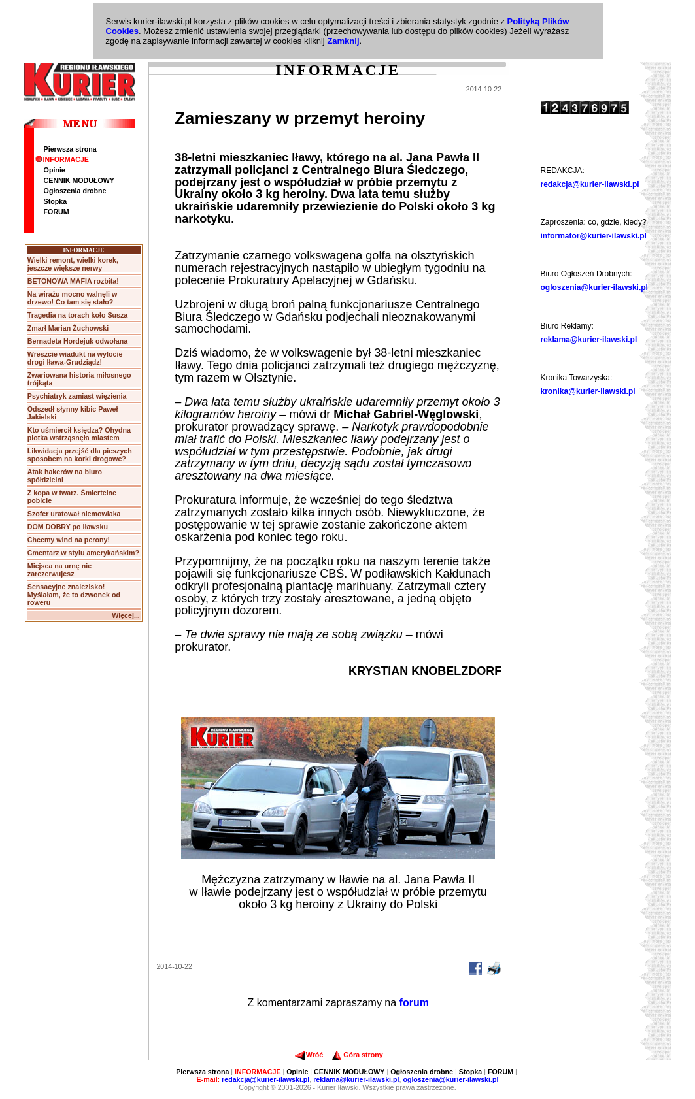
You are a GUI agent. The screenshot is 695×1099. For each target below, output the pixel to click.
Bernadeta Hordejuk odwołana (77, 341)
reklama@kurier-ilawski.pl (589, 339)
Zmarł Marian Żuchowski (68, 328)
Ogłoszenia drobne (75, 191)
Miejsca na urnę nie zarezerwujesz (59, 570)
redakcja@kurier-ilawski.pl (590, 184)
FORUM (56, 212)
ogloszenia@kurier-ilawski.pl (594, 287)
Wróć (309, 1054)
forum (414, 1002)
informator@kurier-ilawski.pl (594, 235)
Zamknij (343, 41)
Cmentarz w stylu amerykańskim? (83, 553)
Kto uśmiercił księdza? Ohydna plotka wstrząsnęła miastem (79, 434)
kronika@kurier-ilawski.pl (588, 391)
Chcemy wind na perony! (68, 540)
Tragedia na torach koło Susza (77, 315)
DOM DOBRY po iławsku (67, 527)
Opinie (54, 170)
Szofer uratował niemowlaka (74, 513)
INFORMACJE (62, 159)
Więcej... (126, 615)
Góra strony (357, 1054)
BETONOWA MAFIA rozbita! (73, 281)
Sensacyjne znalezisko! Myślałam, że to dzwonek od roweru (73, 594)
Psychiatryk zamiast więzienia (77, 396)
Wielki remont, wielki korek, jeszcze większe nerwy (72, 264)
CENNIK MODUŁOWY (79, 180)
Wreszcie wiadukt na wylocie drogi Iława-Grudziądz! (75, 358)
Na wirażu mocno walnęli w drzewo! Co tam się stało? (72, 298)
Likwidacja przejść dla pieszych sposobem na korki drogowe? (79, 455)
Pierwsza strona (70, 149)
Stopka (55, 201)
